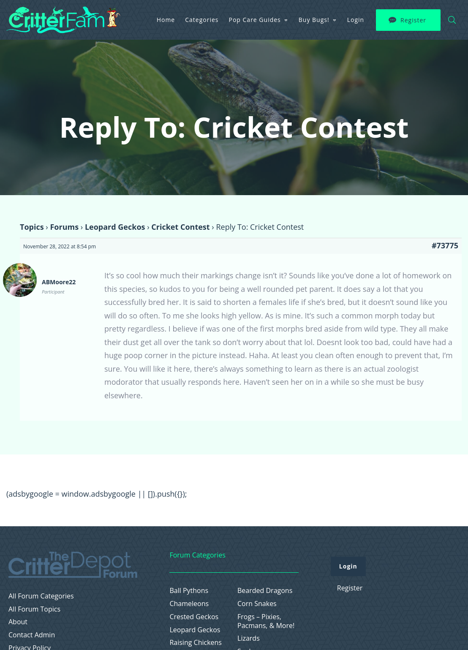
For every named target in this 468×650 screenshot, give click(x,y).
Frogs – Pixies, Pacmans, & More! (265, 621)
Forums (64, 227)
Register (413, 20)
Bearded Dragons (264, 590)
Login (355, 20)
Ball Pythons (188, 590)
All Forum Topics (34, 609)
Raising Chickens (195, 642)
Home (166, 20)
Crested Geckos (193, 616)
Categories (201, 20)
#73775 (445, 245)
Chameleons (189, 603)
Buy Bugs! (314, 20)
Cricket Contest (180, 227)
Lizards (248, 638)
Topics (32, 227)
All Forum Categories (41, 596)
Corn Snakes (257, 603)
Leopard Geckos (115, 227)
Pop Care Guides (255, 20)
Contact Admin (31, 635)
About (17, 621)
